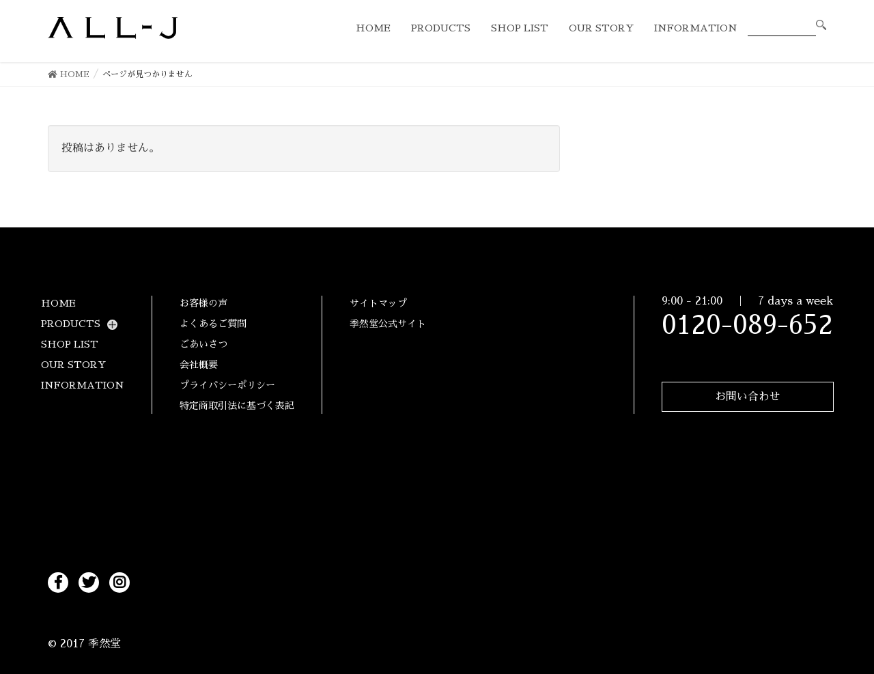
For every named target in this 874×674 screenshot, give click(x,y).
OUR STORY (73, 364)
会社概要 (199, 364)
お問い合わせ (747, 398)
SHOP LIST (69, 344)
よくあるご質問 (213, 323)
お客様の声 (203, 303)
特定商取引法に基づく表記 (237, 405)
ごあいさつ (203, 344)
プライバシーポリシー (227, 385)
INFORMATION (82, 385)
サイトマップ (378, 303)
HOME (58, 303)
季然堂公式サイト (388, 323)
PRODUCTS (70, 323)
